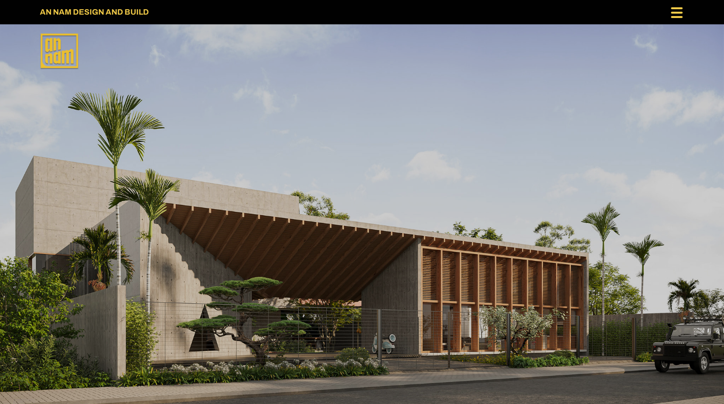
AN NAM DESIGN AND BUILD (94, 12)
